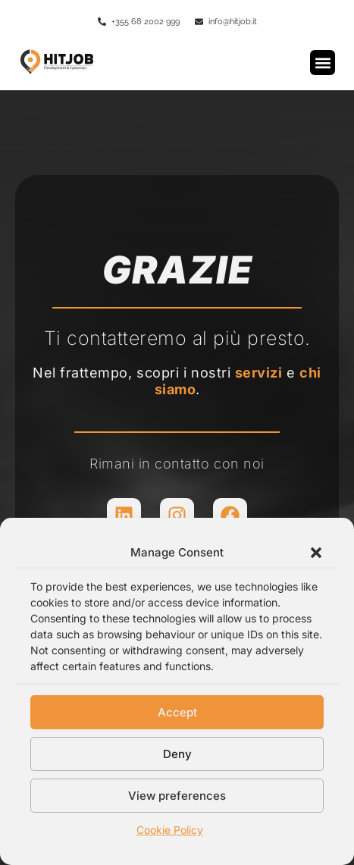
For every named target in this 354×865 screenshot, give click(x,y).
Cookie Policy (169, 829)
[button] (316, 552)
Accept (177, 712)
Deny (177, 754)
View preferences (177, 795)
